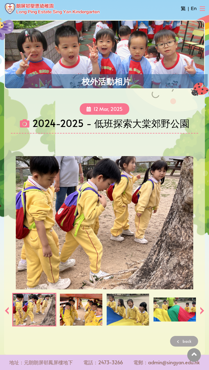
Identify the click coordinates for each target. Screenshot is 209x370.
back (184, 341)
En (194, 8)
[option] (104, 222)
